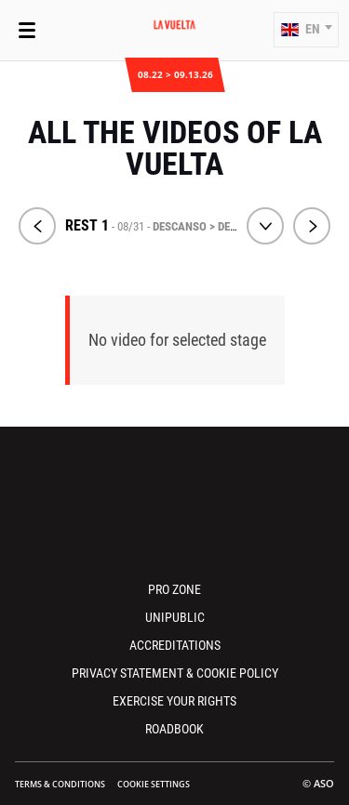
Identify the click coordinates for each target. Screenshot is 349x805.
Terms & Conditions (60, 784)
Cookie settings (153, 784)
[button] (306, 29)
